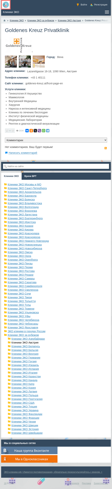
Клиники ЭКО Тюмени (21, 308)
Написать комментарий (23, 152)
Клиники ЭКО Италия (24, 372)
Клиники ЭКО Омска (20, 252)
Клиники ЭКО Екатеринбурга (25, 218)
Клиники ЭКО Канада (24, 380)
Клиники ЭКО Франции (25, 417)
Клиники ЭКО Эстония (25, 429)
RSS (105, 148)
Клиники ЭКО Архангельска (24, 191)
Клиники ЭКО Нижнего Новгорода (28, 240)
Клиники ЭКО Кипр (22, 383)
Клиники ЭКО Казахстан (26, 376)
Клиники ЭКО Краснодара (23, 233)
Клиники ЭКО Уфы (19, 316)
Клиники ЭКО (11, 176)
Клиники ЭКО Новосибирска (25, 248)
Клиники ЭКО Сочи (19, 293)
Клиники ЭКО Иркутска (22, 222)
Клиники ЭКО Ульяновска (23, 312)
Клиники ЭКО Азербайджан (28, 338)
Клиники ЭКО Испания (25, 368)
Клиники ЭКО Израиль (25, 365)
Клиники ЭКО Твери (20, 297)
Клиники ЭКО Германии (25, 357)
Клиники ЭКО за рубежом (23, 335)
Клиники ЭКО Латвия (24, 391)
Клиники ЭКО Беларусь (25, 346)
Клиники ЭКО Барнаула (22, 195)
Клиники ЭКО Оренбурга (23, 259)
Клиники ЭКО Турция (24, 406)
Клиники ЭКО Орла (19, 255)
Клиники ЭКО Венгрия (25, 353)
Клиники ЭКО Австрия (25, 342)
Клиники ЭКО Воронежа (22, 210)
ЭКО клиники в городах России (26, 331)
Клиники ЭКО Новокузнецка (25, 244)
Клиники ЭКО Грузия (24, 361)
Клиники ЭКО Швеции (24, 425)
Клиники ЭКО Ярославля (23, 327)
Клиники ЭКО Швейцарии (26, 432)
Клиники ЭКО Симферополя (25, 286)
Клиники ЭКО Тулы (19, 304)
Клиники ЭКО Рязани (20, 274)
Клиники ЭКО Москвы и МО (24, 184)
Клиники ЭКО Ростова (21, 271)
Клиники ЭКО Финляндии (26, 414)
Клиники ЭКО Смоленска (23, 289)
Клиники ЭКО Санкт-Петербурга (27, 188)
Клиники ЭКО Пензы (20, 263)
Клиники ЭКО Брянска (21, 199)
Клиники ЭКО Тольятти (22, 301)
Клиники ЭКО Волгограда (23, 207)
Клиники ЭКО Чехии (23, 421)
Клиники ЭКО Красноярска (24, 237)
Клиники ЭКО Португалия (26, 399)
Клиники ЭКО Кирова (20, 229)
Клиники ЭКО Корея (23, 387)
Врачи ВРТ (30, 176)
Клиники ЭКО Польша (24, 395)
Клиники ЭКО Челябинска (23, 319)
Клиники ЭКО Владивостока (25, 203)
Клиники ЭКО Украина (25, 410)
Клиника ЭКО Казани (20, 225)
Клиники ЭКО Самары (21, 278)
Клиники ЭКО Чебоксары (23, 323)
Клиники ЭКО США (23, 402)
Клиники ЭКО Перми (20, 267)
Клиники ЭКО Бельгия (24, 350)
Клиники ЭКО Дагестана (22, 214)
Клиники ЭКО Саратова (22, 282)
